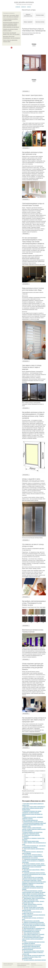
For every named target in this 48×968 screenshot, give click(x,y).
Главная (18, 6)
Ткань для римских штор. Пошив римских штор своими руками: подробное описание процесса (33, 754)
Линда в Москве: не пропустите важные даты (34, 955)
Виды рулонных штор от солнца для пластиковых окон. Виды (33, 289)
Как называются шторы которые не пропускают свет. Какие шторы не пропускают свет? (34, 720)
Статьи (29, 6)
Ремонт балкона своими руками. (31, 841)
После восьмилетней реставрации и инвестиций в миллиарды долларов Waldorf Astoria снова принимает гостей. (34, 825)
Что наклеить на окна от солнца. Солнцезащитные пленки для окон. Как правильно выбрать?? (33, 100)
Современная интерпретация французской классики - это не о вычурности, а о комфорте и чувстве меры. (33, 861)
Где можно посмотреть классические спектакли (35, 959)
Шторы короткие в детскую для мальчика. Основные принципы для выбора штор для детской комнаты (32, 666)
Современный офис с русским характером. (33, 821)
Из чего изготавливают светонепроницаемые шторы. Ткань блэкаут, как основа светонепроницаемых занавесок (33, 241)
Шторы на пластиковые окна (28, 15)
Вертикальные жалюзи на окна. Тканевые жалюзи (32, 631)
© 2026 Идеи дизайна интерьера (8, 963)
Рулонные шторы (40, 15)
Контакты (18, 963)
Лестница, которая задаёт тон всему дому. (34, 907)
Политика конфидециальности (21, 965)
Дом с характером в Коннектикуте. (32, 932)
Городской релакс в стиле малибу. (32, 920)
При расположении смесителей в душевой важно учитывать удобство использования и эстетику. (33, 939)
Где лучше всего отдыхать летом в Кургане (34, 950)
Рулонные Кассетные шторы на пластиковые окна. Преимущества (33, 30)
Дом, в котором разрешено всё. (30, 820)
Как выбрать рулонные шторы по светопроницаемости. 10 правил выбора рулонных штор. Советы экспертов (33, 415)
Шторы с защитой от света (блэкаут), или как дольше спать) (33, 480)
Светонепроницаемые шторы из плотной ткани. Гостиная (33, 204)
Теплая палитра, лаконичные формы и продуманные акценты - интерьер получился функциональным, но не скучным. (32, 856)
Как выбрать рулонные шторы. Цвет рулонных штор (32, 153)
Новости (23, 6)
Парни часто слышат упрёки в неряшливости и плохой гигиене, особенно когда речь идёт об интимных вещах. (33, 808)
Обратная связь (33, 963)
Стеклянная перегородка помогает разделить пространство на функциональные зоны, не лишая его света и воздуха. (34, 874)
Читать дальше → (26, 91)
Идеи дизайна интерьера (24, 2)
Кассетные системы (40, 21)
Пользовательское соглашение (25, 963)
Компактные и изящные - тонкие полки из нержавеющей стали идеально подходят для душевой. (32, 888)
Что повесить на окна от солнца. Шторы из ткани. (33, 545)
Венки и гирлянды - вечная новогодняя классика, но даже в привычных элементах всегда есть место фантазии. (33, 829)
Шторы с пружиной (28, 21)
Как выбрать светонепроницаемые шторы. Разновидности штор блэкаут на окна (34, 603)
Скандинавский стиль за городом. (32, 931)
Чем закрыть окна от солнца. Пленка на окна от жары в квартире (32, 367)
